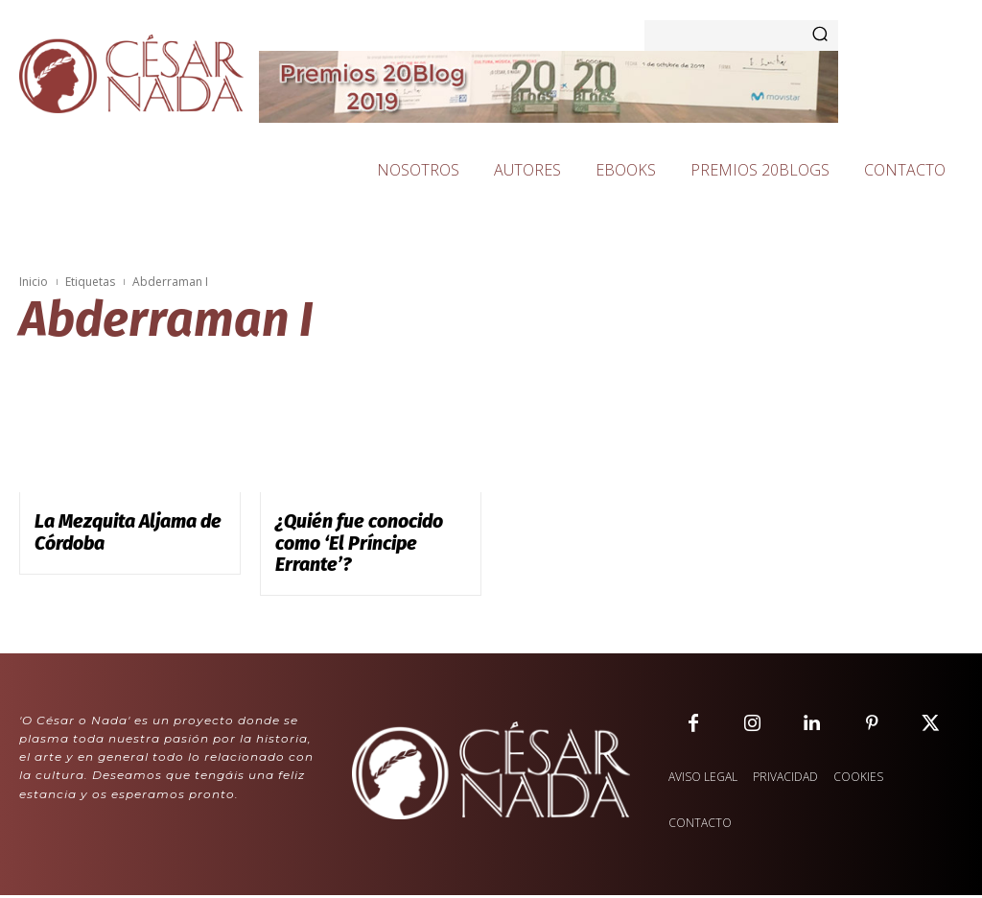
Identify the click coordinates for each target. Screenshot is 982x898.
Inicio (33, 281)
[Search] (820, 35)
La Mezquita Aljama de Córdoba (110, 529)
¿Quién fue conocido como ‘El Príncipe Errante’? (365, 529)
